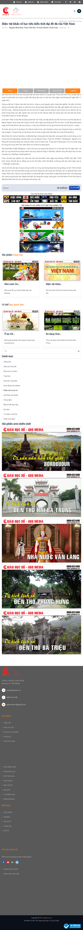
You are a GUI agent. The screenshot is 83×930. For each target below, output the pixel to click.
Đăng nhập (42, 2)
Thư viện (56, 2)
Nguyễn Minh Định (16, 28)
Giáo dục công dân (10, 381)
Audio (25, 91)
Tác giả (17, 2)
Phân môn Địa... (10, 799)
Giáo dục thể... (9, 727)
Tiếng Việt (7, 362)
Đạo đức (7, 409)
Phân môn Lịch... (10, 771)
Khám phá (7, 826)
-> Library (73, 91)
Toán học (7, 376)
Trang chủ (63, 21)
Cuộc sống (8, 812)
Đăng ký (29, 2)
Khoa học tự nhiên (10, 371)
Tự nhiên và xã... (10, 794)
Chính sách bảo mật (11, 874)
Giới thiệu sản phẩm (11, 395)
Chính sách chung (11, 869)
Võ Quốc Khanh (42, 28)
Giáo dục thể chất (10, 366)
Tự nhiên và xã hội (10, 414)
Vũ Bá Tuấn (53, 28)
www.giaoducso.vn (11, 690)
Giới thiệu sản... (9, 776)
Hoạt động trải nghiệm (12, 386)
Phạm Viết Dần (30, 28)
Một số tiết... (8, 785)
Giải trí (6, 831)
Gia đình (7, 817)
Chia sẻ (5, 188)
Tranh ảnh (41, 91)
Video (10, 91)
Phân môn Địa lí (9, 419)
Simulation (57, 91)
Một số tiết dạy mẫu (11, 405)
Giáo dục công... (10, 741)
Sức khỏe (7, 821)
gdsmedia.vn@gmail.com (14, 704)
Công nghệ (8, 400)
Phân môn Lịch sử (74, 21)
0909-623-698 (9, 697)
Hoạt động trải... (10, 767)
